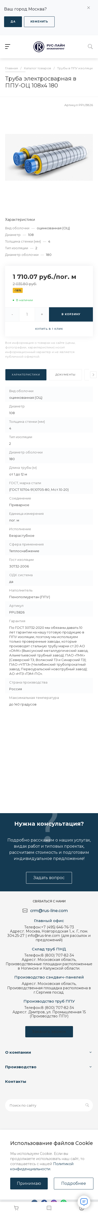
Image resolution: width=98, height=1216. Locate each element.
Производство (20, 1066)
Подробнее (73, 1183)
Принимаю (29, 1183)
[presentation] (93, 374)
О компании (18, 1052)
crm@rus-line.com (49, 910)
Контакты (15, 1081)
